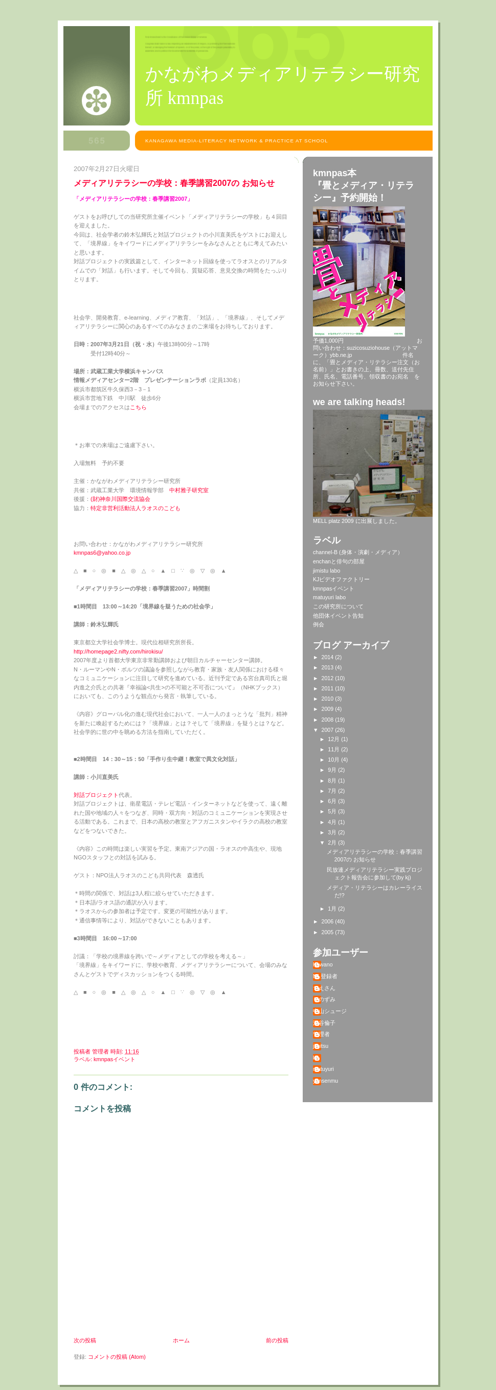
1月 (333, 908)
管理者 (321, 1034)
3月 (333, 832)
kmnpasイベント (115, 1059)
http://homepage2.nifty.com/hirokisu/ (118, 651)
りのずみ (324, 999)
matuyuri (323, 1069)
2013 (328, 667)
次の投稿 (85, 1340)
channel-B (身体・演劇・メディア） (358, 552)
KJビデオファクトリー (341, 579)
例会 (318, 624)
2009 (328, 709)
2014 (328, 657)
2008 (328, 720)
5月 (333, 811)
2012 (328, 678)
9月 (333, 770)
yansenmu (325, 1081)
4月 (333, 822)
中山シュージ (330, 1011)
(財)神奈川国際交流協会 (120, 499)
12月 (334, 739)
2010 (328, 699)
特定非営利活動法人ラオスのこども (136, 508)
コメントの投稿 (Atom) (117, 1357)
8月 (333, 780)
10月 (334, 759)
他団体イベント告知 (338, 616)
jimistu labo (326, 570)
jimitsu (320, 1046)
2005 (328, 932)
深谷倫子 (324, 1023)
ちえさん (324, 988)
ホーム (181, 1340)
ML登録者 (325, 976)
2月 (333, 842)
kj (315, 1058)
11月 (334, 749)
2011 (328, 688)
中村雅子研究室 (189, 490)
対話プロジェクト (96, 795)
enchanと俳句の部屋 (339, 561)
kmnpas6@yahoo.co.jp (102, 553)
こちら (138, 407)
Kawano (323, 964)
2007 (328, 730)
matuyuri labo (329, 597)
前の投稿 (277, 1340)
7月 (333, 791)
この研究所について (338, 606)
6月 (333, 801)
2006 (328, 921)
